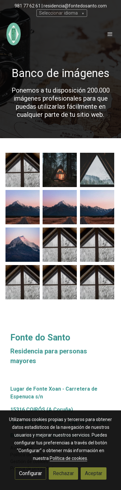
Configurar (30, 473)
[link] (13, 34)
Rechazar (63, 473)
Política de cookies (68, 458)
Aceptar (93, 473)
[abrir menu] (110, 34)
